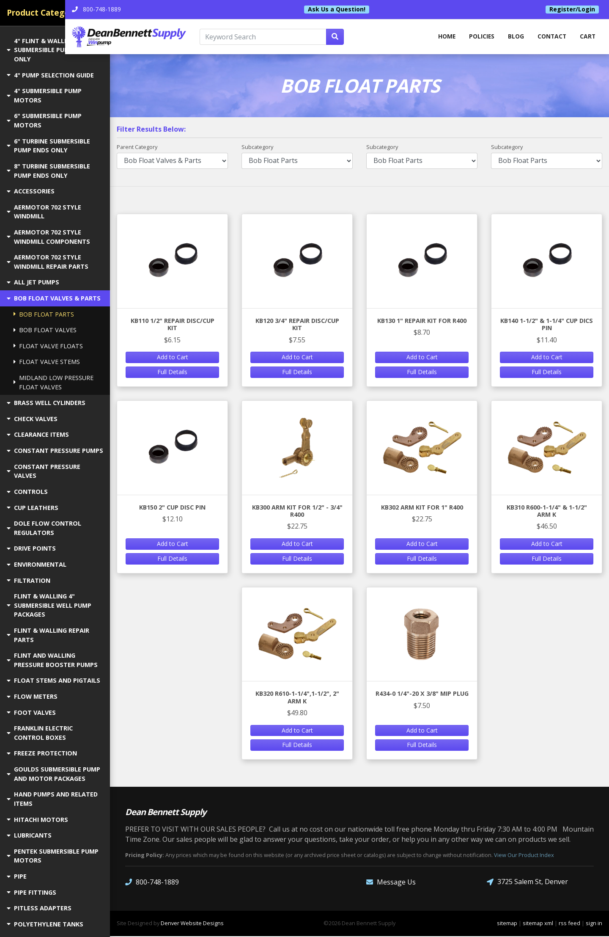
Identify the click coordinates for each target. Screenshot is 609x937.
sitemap (507, 924)
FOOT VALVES (31, 712)
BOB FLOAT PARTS (44, 314)
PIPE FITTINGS (31, 892)
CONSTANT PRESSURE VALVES (43, 471)
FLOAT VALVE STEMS (47, 362)
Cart (587, 37)
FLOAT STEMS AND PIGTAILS (53, 680)
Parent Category (137, 147)
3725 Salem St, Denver (527, 882)
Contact (551, 37)
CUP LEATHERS (32, 508)
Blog (514, 37)
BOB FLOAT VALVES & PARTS (54, 298)
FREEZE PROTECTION (42, 753)
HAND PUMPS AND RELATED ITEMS (52, 798)
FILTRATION (28, 580)
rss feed (569, 924)
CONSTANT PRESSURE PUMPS (55, 450)
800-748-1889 (152, 882)
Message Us (391, 882)
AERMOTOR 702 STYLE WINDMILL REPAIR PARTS (47, 261)
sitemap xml (538, 924)
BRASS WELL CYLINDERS (46, 403)
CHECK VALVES (32, 419)
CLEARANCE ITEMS (38, 434)
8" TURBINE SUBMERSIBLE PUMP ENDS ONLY (48, 170)
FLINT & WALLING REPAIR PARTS (48, 635)
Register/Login (572, 9)
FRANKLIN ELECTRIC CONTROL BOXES (40, 732)
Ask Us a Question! (359, 9)
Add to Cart (172, 358)
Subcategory (257, 147)
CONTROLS (27, 492)
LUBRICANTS (29, 835)
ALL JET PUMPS (33, 282)
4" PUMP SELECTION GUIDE (50, 75)
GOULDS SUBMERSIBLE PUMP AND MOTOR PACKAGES (53, 774)
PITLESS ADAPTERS (39, 908)
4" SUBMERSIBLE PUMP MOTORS (44, 95)
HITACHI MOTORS (37, 820)
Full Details (172, 372)
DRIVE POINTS (31, 548)
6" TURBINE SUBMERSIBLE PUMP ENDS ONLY (48, 145)
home (442, 37)
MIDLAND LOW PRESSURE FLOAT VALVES (53, 382)
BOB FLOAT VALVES (45, 330)
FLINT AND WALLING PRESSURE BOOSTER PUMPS (52, 660)
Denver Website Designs (192, 924)
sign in (594, 924)
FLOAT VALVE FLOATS (48, 346)
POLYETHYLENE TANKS (45, 924)
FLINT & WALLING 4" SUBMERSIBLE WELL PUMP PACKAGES (49, 605)
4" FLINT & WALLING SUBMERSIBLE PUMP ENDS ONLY (49, 50)
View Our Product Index (524, 856)
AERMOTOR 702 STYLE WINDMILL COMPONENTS (48, 236)
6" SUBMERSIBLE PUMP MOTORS (44, 120)
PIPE (17, 876)
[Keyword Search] (295, 37)
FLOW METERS (32, 696)
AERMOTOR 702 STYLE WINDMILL (44, 211)
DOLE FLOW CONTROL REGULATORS (44, 528)
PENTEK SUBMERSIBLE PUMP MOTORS (53, 856)
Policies (479, 37)
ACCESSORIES (31, 191)
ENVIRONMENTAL (36, 564)
